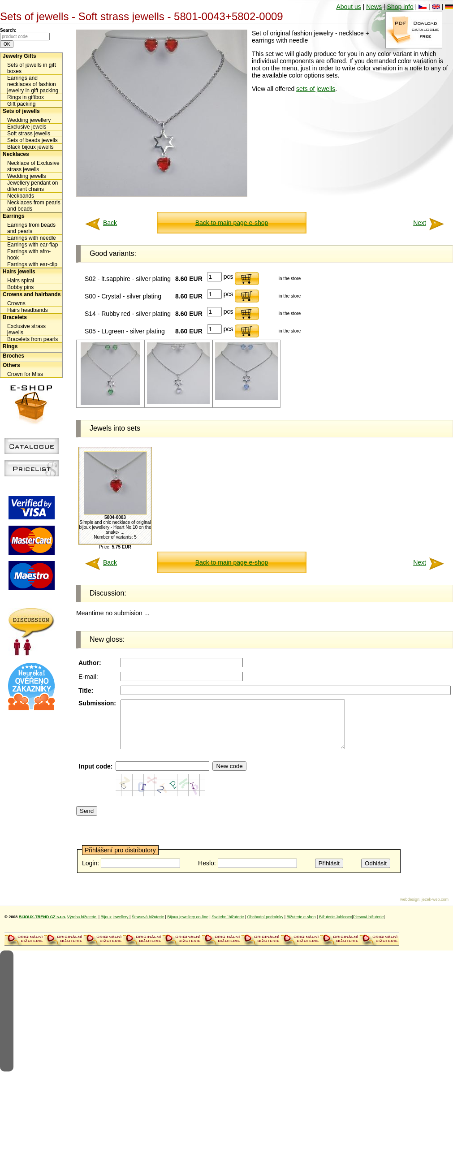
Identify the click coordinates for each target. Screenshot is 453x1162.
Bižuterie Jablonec (335, 926)
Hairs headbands (27, 310)
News (374, 6)
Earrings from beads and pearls (31, 228)
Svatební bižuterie (227, 926)
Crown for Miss (25, 374)
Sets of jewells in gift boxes (31, 68)
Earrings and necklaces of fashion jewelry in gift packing (32, 84)
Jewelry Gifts (19, 56)
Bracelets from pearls (32, 339)
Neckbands (20, 196)
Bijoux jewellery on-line (187, 926)
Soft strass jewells (28, 133)
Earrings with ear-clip (32, 264)
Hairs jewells (19, 271)
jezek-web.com (435, 909)
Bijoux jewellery (115, 926)
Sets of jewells (21, 111)
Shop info (400, 6)
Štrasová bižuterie (148, 926)
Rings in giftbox (25, 97)
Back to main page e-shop (231, 222)
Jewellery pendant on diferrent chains (32, 186)
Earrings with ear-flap (32, 245)
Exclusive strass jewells (26, 329)
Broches (13, 356)
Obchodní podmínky (265, 926)
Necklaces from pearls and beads (33, 205)
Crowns (16, 303)
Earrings (14, 216)
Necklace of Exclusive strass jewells (33, 166)
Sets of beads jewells (32, 140)
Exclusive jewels (26, 127)
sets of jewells (315, 88)
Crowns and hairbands (31, 294)
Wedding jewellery (29, 120)
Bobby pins (20, 287)
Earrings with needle (31, 238)
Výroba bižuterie (82, 926)
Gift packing (21, 104)
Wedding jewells (26, 176)
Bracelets (15, 317)
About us (348, 6)
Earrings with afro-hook (29, 254)
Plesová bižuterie (368, 926)
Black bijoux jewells (30, 147)
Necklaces (16, 154)
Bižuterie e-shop (301, 926)
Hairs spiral (20, 280)
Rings (10, 346)
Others (11, 365)
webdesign (409, 909)
